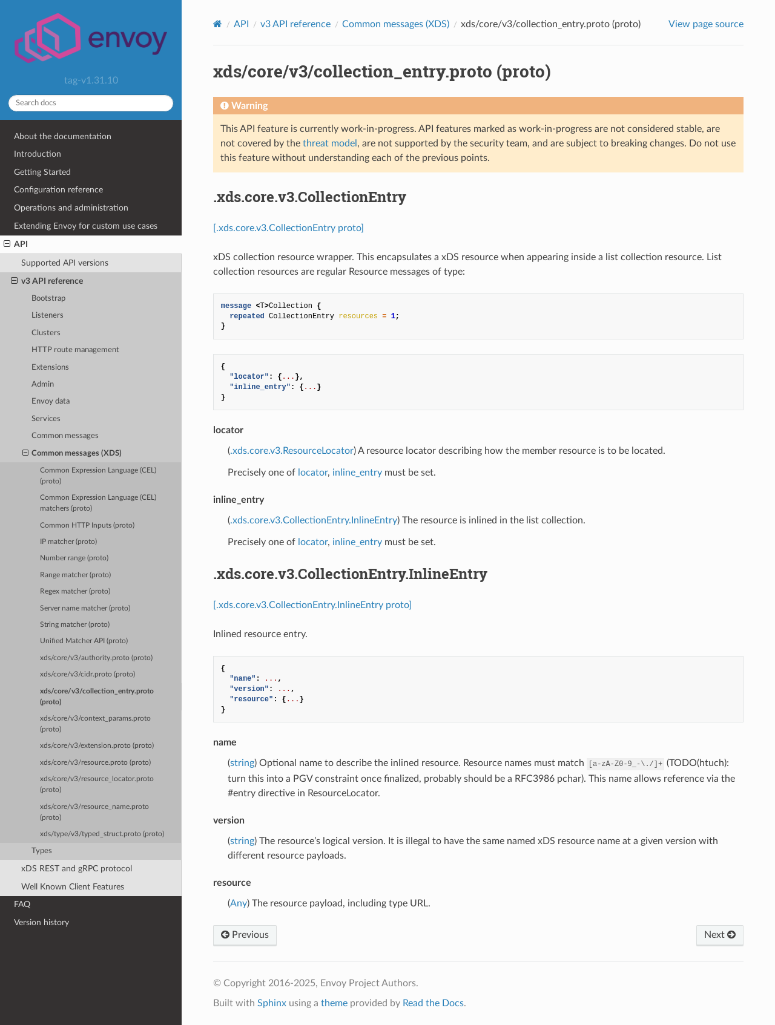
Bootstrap (48, 299)
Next (720, 935)
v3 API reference (47, 281)
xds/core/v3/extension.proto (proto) (97, 745)
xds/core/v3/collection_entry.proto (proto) (97, 697)
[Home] (217, 24)
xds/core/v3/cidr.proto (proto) (87, 674)
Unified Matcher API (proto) (84, 641)
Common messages (65, 436)
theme (334, 1003)
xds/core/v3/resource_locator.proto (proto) (97, 784)
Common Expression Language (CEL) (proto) (98, 476)
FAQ (22, 904)
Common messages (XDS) (72, 453)
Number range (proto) (74, 558)
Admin (42, 384)
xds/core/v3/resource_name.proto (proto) (94, 812)
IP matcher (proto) (68, 542)
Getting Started (42, 172)
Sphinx (271, 1003)
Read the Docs (433, 1003)
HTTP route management (75, 350)
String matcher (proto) (75, 624)
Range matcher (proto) (75, 575)
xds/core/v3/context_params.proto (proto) (95, 724)
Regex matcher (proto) (75, 591)
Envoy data (50, 401)
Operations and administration (71, 207)
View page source (706, 24)
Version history (41, 922)
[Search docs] (91, 103)
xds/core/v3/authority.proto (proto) (96, 658)
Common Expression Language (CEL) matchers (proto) (98, 503)
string (242, 763)
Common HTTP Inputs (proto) (87, 525)
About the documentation (62, 136)
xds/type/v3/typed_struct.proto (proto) (102, 834)
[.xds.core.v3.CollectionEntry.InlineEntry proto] (312, 605)
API (16, 244)
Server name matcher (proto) (85, 608)
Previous (245, 935)
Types (41, 851)
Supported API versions (64, 262)
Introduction (37, 154)
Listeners (47, 315)
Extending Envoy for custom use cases (85, 226)
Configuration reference (58, 189)
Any (238, 903)
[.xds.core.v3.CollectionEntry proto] (288, 228)
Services (46, 419)
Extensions (50, 368)
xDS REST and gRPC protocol (76, 868)
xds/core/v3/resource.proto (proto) (95, 762)
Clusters (46, 333)
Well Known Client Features (72, 886)
